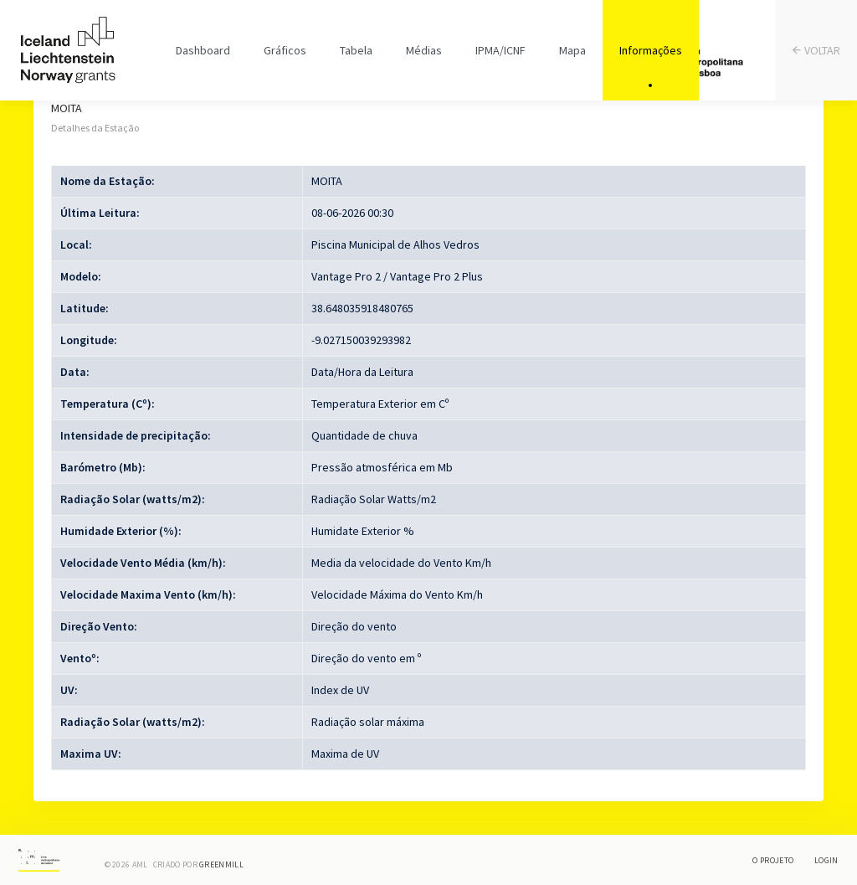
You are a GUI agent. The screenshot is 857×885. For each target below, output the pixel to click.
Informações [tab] (650, 50)
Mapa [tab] (572, 50)
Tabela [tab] (356, 50)
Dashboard (203, 50)
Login (826, 860)
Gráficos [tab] (285, 50)
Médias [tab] (424, 50)
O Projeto (772, 860)
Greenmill (221, 864)
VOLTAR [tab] (816, 50)
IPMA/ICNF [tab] (500, 50)
